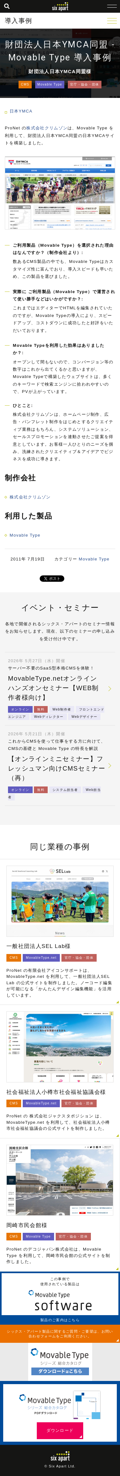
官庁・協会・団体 (84, 84)
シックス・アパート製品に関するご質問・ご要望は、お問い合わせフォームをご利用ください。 (60, 1333)
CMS (25, 84)
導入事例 (18, 20)
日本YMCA (21, 111)
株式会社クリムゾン (47, 128)
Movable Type (49, 84)
